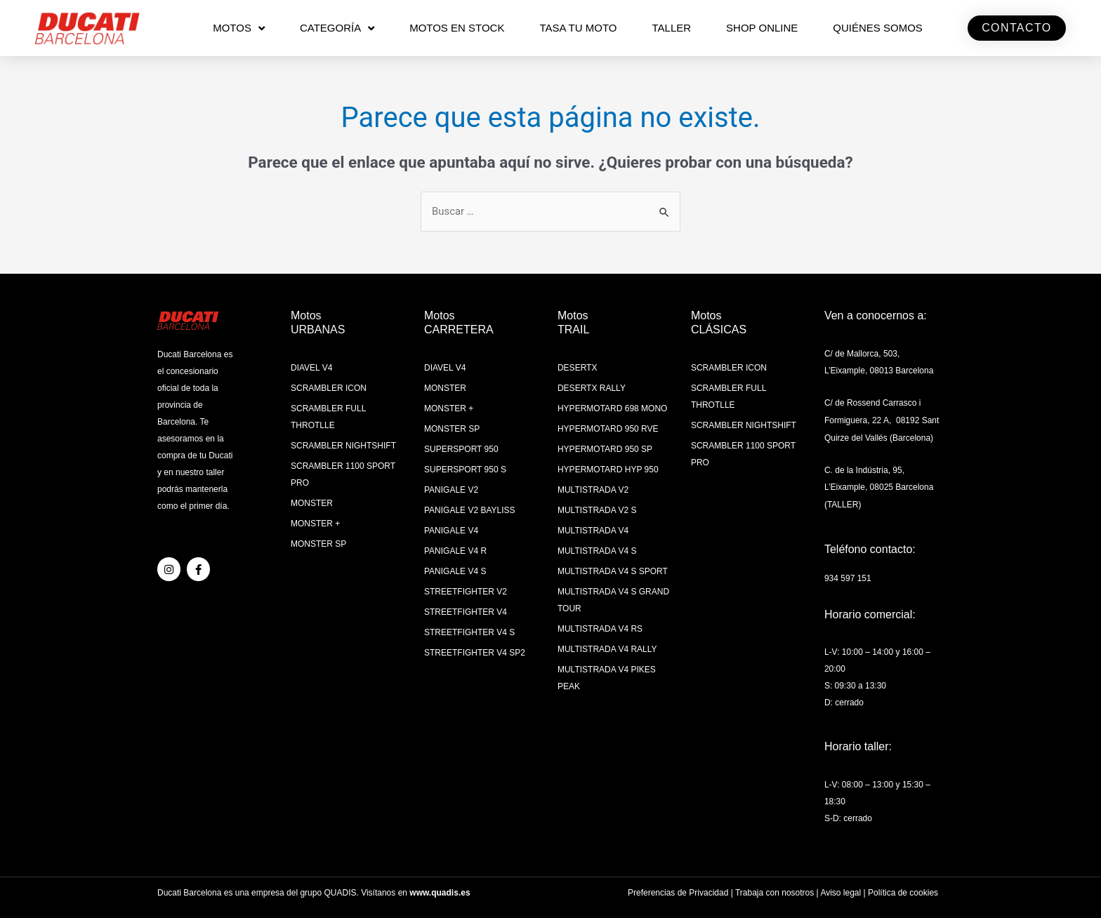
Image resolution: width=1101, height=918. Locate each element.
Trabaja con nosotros (774, 888)
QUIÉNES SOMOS (878, 28)
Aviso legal (840, 888)
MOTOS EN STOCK (456, 28)
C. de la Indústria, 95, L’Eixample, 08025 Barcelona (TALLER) (878, 484)
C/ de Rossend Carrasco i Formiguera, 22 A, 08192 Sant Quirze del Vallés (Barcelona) (881, 419)
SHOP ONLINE (762, 28)
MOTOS (239, 28)
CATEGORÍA (337, 28)
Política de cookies (903, 888)
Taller (671, 28)
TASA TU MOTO (578, 28)
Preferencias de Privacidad (678, 888)
